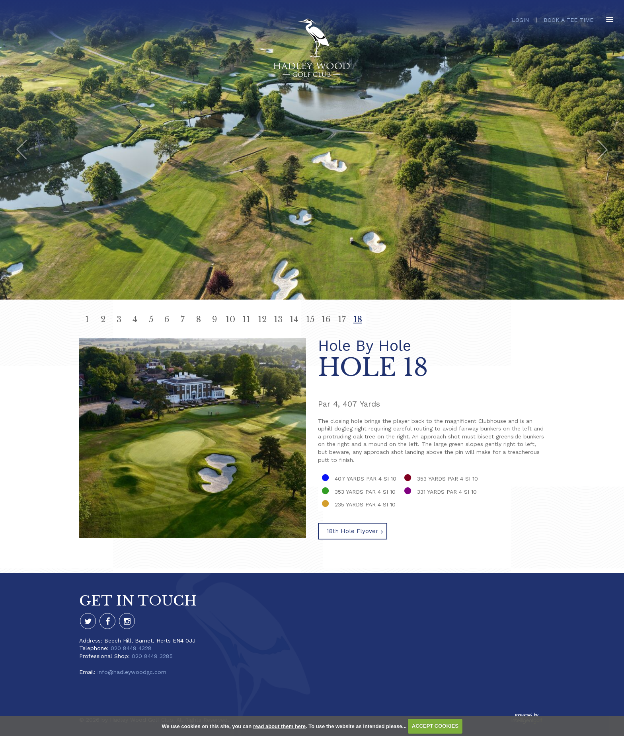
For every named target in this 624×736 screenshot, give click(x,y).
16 (326, 319)
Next (602, 150)
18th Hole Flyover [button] (352, 531)
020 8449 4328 (131, 648)
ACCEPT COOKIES (435, 726)
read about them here (279, 726)
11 (246, 319)
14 (294, 319)
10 (230, 319)
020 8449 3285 (152, 656)
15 (310, 319)
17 (342, 319)
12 (262, 319)
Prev (22, 150)
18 (357, 319)
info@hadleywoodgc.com (132, 672)
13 (278, 319)
